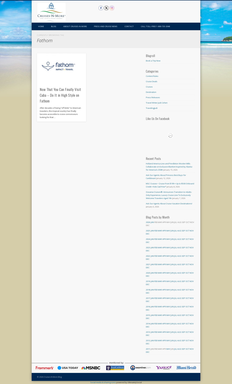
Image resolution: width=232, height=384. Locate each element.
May (168, 230)
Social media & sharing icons (103, 382)
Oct (187, 230)
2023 (148, 247)
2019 (148, 281)
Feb (155, 230)
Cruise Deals (151, 81)
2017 (148, 298)
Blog (53, 26)
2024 (148, 239)
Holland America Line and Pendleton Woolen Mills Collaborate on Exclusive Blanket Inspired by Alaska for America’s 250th (169, 166)
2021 (148, 264)
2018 (148, 289)
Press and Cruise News (105, 26)
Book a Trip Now (153, 60)
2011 (148, 349)
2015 (148, 315)
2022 (148, 256)
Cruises (149, 86)
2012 (148, 340)
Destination (151, 92)
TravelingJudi (151, 108)
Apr (164, 230)
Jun (172, 230)
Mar (160, 230)
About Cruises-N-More (75, 26)
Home (41, 26)
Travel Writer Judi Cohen (156, 102)
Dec (147, 233)
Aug (179, 230)
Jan (152, 222)
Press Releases (153, 97)
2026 (148, 222)
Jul (175, 230)
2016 (148, 306)
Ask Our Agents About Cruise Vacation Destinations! (169, 203)
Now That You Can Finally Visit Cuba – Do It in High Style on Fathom (60, 95)
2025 (148, 230)
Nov (192, 230)
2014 (148, 323)
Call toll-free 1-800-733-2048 (155, 26)
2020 (148, 272)
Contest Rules (152, 76)
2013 (148, 332)
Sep (183, 230)
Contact (129, 26)
